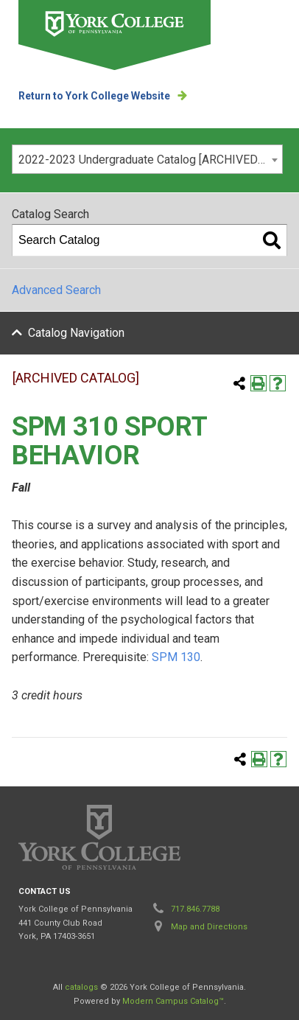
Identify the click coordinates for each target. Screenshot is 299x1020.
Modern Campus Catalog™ (173, 1001)
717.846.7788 (195, 909)
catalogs (81, 987)
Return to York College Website (94, 96)
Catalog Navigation (76, 333)
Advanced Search (56, 290)
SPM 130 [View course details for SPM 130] (176, 657)
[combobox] (147, 159)
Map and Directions (209, 927)
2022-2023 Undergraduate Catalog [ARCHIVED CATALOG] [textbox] (150, 160)
